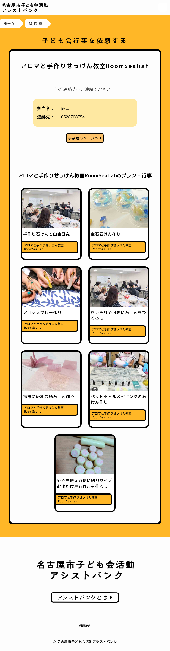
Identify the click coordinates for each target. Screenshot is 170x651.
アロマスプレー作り (42, 312)
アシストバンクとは (85, 597)
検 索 (35, 23)
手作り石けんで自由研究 (46, 234)
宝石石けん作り (106, 234)
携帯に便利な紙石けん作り (48, 396)
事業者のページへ (85, 138)
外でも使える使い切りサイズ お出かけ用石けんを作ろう (87, 483)
